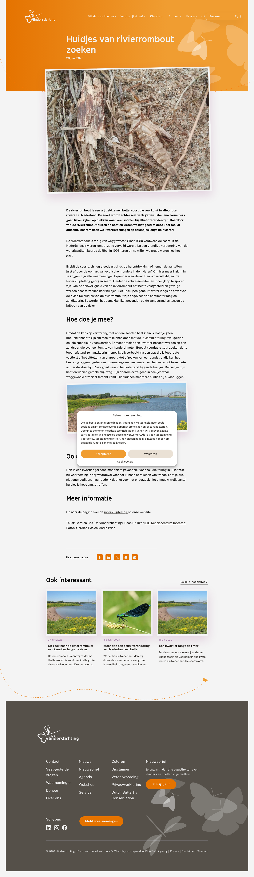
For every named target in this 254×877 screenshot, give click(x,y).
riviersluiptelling (116, 512)
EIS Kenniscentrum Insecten (165, 523)
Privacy (174, 851)
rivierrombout (81, 241)
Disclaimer (188, 851)
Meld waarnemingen (101, 821)
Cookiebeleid (125, 461)
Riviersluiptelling (154, 338)
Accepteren (103, 453)
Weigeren (150, 453)
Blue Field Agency (156, 851)
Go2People (117, 851)
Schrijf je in (161, 784)
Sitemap (202, 851)
